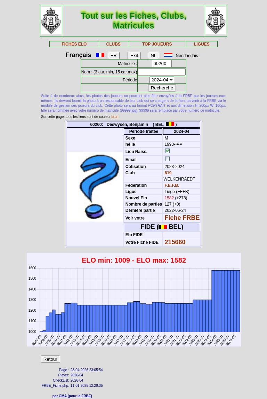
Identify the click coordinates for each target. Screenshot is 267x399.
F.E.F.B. (172, 185)
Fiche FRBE (182, 217)
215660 (175, 242)
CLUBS (113, 44)
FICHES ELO (74, 44)
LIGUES (202, 44)
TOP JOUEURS (157, 44)
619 (167, 172)
